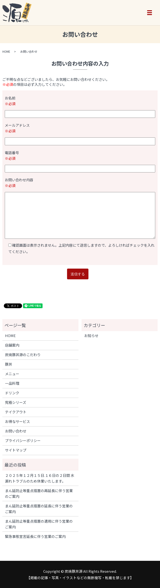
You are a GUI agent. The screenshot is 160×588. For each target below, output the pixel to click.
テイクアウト (15, 411)
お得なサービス (17, 421)
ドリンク (12, 392)
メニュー (12, 373)
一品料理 (12, 383)
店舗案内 (12, 345)
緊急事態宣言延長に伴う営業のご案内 (35, 536)
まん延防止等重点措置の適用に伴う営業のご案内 (39, 524)
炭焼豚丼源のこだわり (23, 354)
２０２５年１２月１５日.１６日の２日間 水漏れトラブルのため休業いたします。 (39, 478)
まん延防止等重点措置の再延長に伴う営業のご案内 (39, 493)
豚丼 (8, 364)
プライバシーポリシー (23, 440)
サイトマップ (15, 450)
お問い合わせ (15, 430)
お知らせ (91, 335)
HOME (6, 51)
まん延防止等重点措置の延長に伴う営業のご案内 (39, 508)
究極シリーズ (15, 402)
